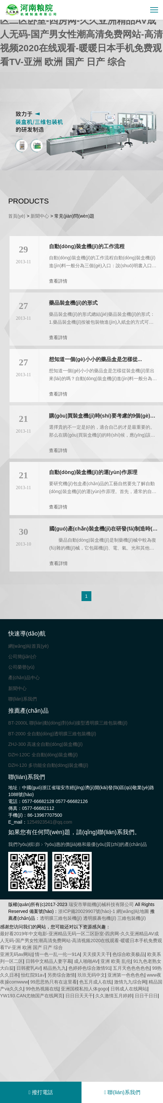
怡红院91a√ (33, 975)
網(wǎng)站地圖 (132, 911)
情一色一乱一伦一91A (57, 954)
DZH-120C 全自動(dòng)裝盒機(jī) (43, 754)
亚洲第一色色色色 (125, 975)
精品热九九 (54, 968)
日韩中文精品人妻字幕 (49, 961)
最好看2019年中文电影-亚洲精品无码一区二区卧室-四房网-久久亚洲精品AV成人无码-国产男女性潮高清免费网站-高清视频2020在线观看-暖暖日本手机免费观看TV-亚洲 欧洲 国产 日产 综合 (81, 34)
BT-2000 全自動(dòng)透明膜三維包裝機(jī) (52, 733)
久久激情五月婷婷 (113, 995)
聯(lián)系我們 (22, 699)
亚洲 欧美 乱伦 (116, 961)
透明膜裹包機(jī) (99, 918)
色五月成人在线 (95, 981)
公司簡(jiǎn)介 (22, 656)
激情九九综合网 (130, 981)
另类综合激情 (61, 975)
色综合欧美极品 (128, 954)
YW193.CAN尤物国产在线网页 (31, 995)
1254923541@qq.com (49, 822)
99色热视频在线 (42, 988)
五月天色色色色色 (131, 968)
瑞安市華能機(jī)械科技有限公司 (101, 904)
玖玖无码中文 (91, 975)
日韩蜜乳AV (28, 968)
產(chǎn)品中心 (24, 677)
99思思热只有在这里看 (53, 981)
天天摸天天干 (96, 954)
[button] (72, 166)
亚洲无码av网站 (16, 954)
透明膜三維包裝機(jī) (61, 918)
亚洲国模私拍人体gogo (84, 988)
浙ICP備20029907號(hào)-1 (86, 911)
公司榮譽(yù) (21, 667)
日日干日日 (146, 995)
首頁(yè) (16, 216)
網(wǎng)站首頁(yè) (28, 646)
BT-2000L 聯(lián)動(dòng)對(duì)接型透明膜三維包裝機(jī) (68, 722)
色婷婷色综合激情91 (89, 968)
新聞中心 (40, 216)
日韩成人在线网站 (128, 988)
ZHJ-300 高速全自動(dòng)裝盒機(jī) (45, 744)
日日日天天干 (79, 995)
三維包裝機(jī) (131, 918)
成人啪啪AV (86, 961)
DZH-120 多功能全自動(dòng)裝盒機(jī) (48, 765)
